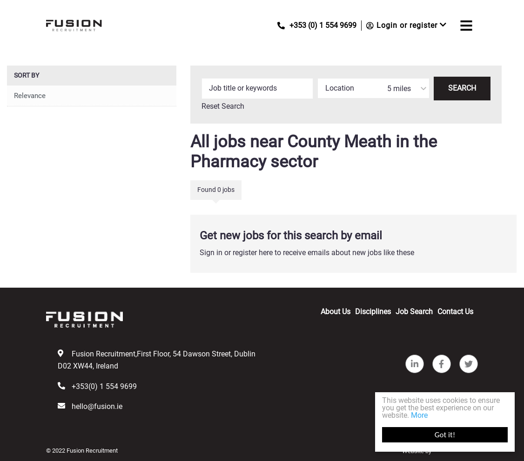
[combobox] (373, 88)
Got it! (445, 435)
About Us (335, 311)
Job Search (414, 311)
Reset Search (223, 106)
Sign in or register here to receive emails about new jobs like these (307, 252)
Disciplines (373, 311)
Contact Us (455, 311)
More (419, 415)
